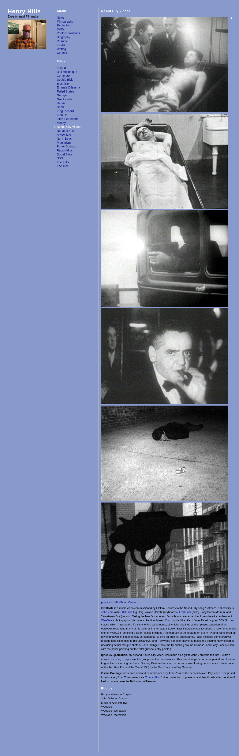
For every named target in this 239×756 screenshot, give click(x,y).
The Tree (63, 166)
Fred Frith (185, 612)
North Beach (65, 138)
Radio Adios (65, 150)
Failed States (65, 91)
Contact (62, 52)
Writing (61, 49)
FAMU (61, 45)
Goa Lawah (64, 99)
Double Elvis (65, 79)
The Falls (63, 162)
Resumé (62, 41)
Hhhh (60, 107)
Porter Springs (66, 146)
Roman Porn (153, 677)
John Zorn (107, 612)
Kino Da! (62, 115)
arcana (61, 67)
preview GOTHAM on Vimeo (118, 602)
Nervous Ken (65, 130)
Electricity (63, 83)
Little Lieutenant (67, 119)
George (62, 95)
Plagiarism (64, 142)
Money (61, 123)
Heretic (61, 103)
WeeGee (106, 620)
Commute (63, 75)
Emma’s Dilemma (68, 87)
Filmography (65, 21)
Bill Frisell (128, 612)
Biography (63, 37)
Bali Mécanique (67, 72)
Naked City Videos (69, 126)
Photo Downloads (68, 33)
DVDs (61, 29)
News (60, 17)
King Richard (65, 111)
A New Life (64, 134)
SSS (60, 158)
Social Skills (65, 154)
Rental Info (64, 25)
